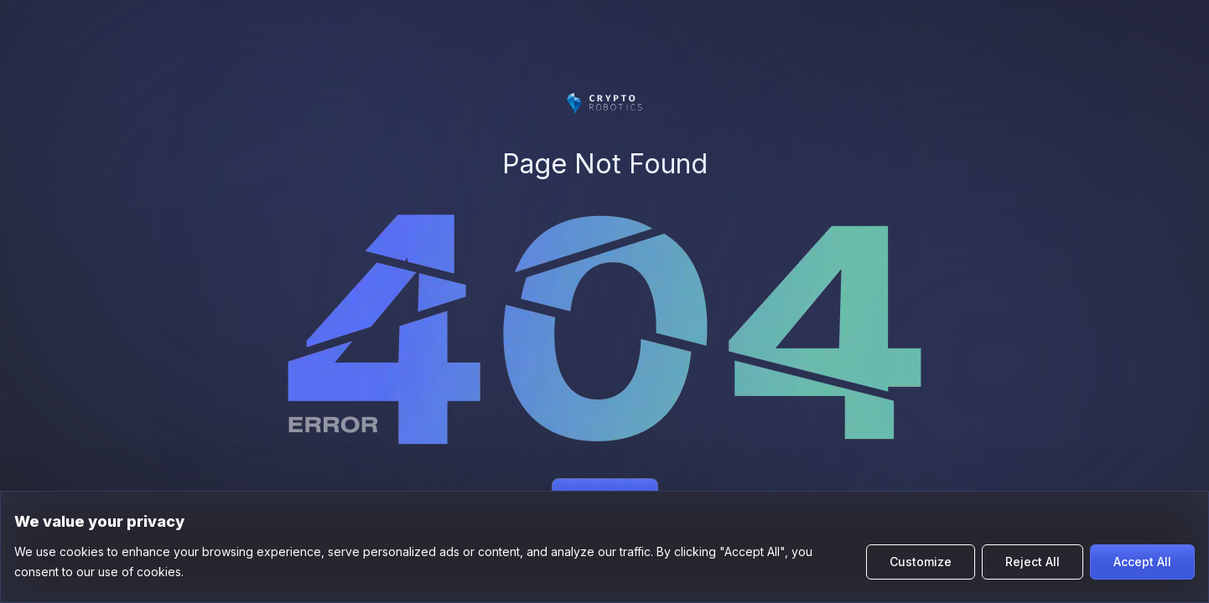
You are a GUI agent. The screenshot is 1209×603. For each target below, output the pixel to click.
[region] (604, 547)
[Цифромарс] (604, 103)
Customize (921, 561)
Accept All (1142, 561)
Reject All (1032, 561)
